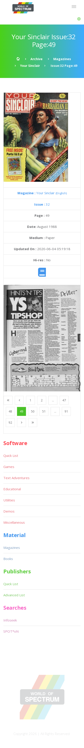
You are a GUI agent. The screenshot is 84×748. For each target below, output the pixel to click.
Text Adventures (16, 478)
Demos (9, 511)
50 (32, 411)
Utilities (9, 500)
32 (42, 204)
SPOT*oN (11, 631)
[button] (79, 19)
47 (64, 400)
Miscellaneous (14, 522)
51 (44, 411)
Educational (12, 489)
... (53, 400)
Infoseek (10, 620)
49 (21, 411)
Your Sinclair (30, 65)
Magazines (62, 59)
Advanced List (14, 595)
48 (10, 411)
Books (8, 558)
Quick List (10, 455)
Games (8, 466)
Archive (36, 59)
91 (66, 411)
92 (10, 422)
